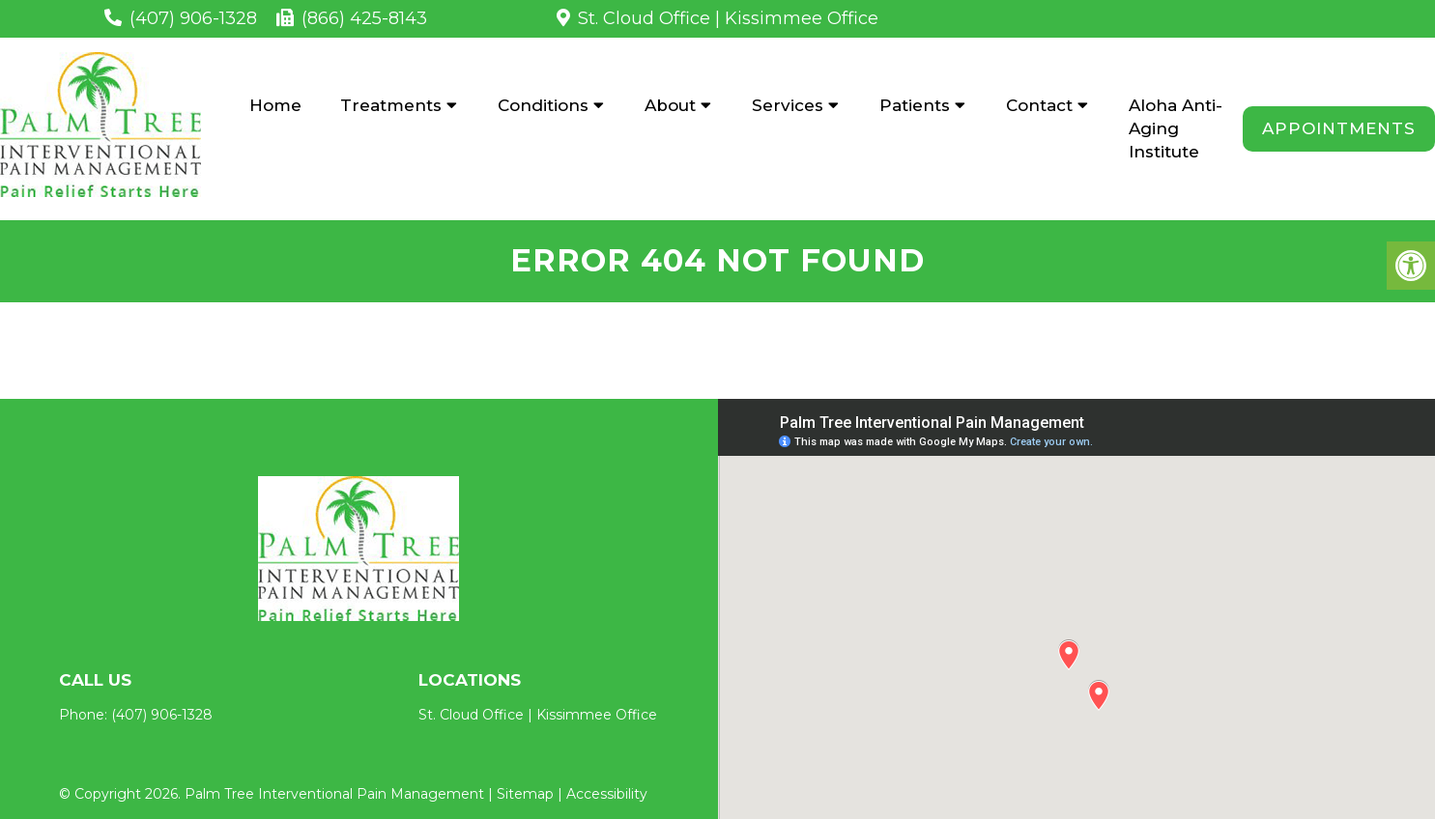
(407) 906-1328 (193, 18)
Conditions (543, 105)
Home (275, 105)
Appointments (1339, 128)
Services (787, 105)
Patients (914, 105)
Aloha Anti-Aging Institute (1175, 128)
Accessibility (606, 794)
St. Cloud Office (644, 18)
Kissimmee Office (801, 18)
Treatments (391, 105)
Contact (1039, 105)
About (670, 105)
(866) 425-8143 (364, 18)
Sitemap (525, 794)
